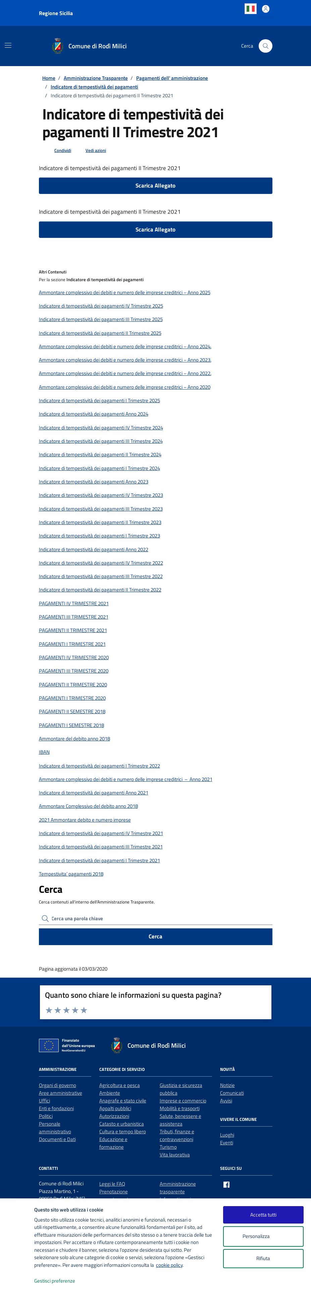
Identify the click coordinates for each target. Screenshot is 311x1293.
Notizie (227, 1085)
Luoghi (227, 1135)
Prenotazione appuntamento (115, 1195)
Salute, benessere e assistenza (180, 1120)
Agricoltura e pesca (119, 1085)
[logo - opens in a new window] (17, 1281)
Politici (46, 1116)
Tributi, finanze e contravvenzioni (177, 1135)
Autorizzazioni (114, 1116)
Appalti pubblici (115, 1108)
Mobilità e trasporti (180, 1108)
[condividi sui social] (57, 150)
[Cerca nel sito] (265, 46)
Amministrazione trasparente (178, 1187)
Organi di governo (57, 1085)
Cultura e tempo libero (122, 1131)
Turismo (168, 1147)
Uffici (44, 1100)
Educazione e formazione (113, 1143)
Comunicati (232, 1093)
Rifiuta (263, 1258)
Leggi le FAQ (112, 1184)
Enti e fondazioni (56, 1108)
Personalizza (263, 1236)
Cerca (155, 936)
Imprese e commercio (183, 1100)
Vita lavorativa (175, 1154)
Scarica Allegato (155, 185)
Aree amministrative (60, 1093)
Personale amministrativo (55, 1127)
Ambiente (109, 1093)
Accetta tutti (263, 1215)
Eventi (226, 1142)
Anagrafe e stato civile (122, 1100)
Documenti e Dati (57, 1139)
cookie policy (169, 1265)
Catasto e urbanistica (121, 1124)
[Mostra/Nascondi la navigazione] (8, 45)
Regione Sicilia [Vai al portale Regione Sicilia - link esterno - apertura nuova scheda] (56, 13)
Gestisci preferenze (61, 1281)
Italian (251, 9)
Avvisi (226, 1100)
